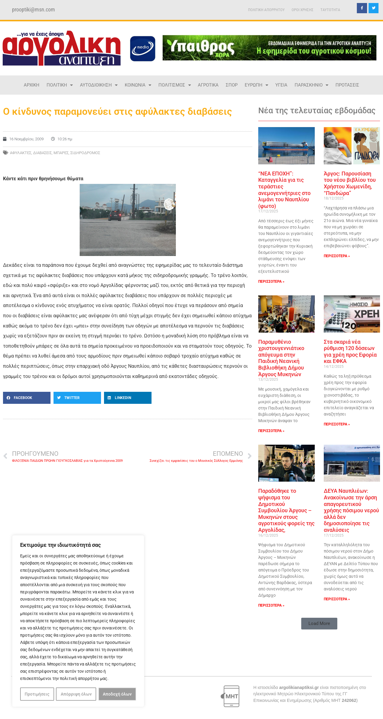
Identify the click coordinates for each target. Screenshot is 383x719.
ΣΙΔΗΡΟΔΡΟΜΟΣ (85, 153)
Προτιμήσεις (37, 694)
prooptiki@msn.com (33, 10)
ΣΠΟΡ (231, 85)
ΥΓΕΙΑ (281, 85)
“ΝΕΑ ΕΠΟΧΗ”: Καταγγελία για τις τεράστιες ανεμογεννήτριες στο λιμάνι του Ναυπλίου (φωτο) (284, 189)
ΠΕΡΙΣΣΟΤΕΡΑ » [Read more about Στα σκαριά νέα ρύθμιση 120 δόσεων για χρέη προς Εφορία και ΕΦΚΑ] (337, 424)
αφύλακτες (20, 153)
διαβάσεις (42, 153)
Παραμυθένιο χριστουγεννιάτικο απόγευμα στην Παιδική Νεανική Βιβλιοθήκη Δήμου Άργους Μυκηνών (281, 358)
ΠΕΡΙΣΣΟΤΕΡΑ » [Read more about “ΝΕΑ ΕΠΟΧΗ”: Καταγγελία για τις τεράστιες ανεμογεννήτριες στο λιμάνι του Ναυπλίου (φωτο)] (271, 281)
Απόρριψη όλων (76, 694)
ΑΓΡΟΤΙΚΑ (208, 85)
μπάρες (61, 153)
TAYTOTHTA (330, 10)
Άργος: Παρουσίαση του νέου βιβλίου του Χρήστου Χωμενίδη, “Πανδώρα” (350, 183)
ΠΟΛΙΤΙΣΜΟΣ (174, 85)
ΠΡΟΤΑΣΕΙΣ (347, 85)
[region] (78, 621)
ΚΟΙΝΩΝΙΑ (138, 85)
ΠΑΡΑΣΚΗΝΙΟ (311, 85)
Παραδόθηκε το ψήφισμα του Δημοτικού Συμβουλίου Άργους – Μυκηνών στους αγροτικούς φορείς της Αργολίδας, (286, 510)
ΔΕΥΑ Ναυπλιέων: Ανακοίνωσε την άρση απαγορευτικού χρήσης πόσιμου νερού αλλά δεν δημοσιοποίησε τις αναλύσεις (351, 510)
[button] (27, 398)
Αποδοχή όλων (117, 694)
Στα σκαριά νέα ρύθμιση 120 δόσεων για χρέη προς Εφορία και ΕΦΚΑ (350, 351)
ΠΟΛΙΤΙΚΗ (60, 85)
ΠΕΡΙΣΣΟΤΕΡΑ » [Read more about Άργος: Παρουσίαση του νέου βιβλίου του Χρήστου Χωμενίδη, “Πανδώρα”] (337, 256)
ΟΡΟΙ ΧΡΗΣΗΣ (303, 10)
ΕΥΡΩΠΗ (256, 85)
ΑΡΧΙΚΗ (31, 85)
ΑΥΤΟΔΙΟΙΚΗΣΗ (99, 85)
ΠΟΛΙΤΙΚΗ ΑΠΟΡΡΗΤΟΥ (266, 10)
